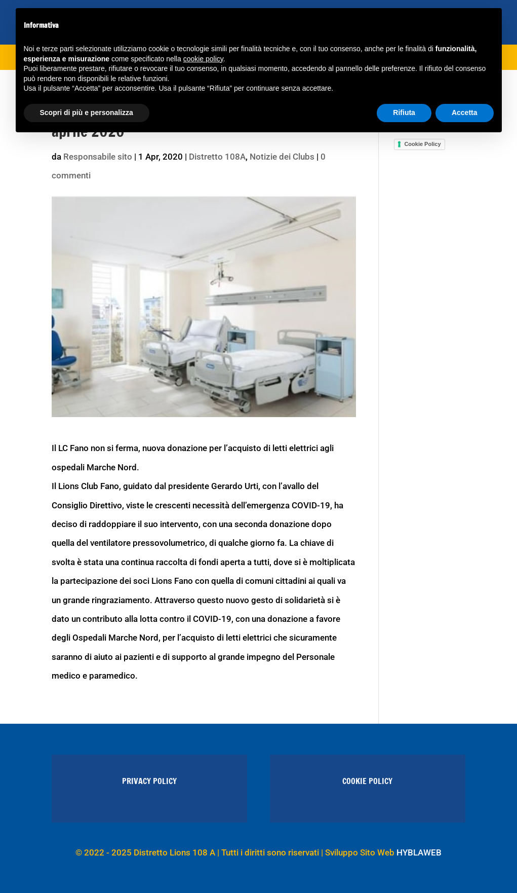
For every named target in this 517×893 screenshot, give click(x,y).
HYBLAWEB (419, 852)
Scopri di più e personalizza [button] (86, 112)
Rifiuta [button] (404, 112)
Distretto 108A (217, 157)
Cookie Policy (422, 144)
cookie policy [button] (203, 59)
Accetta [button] (465, 112)
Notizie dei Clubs (282, 157)
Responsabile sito (97, 157)
